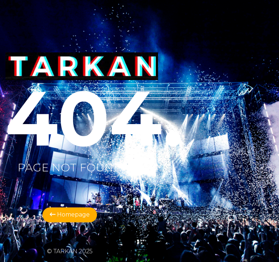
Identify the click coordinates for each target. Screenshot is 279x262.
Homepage (70, 214)
